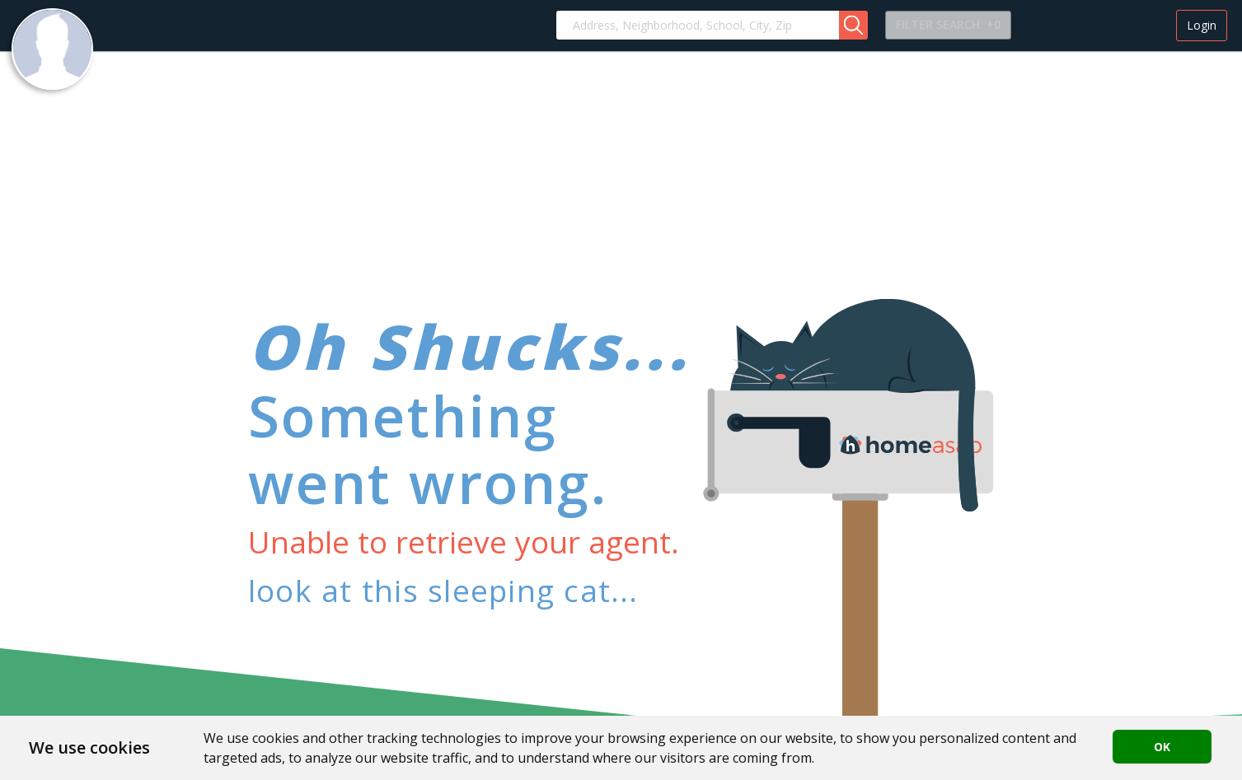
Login (1201, 25)
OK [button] (1162, 746)
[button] (853, 25)
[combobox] (697, 25)
